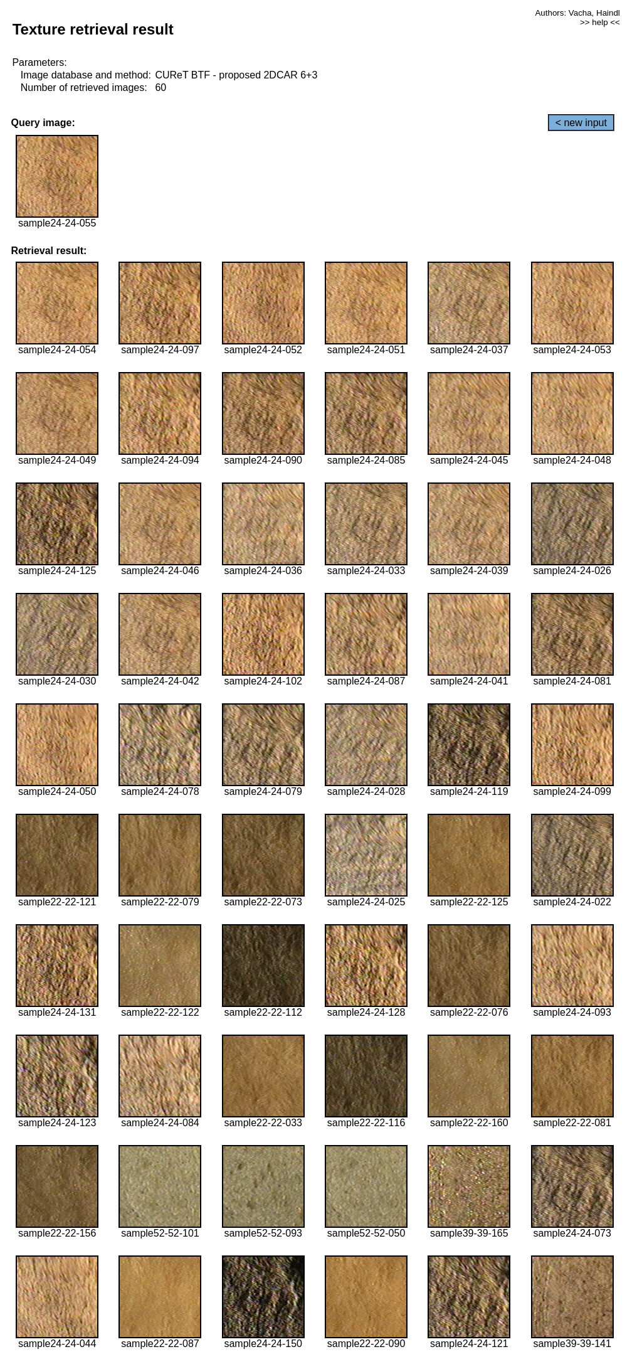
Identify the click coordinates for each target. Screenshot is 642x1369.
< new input (581, 122)
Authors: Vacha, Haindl (577, 13)
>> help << (600, 22)
